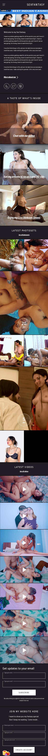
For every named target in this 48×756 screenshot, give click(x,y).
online (31, 135)
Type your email (8, 681)
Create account (24, 750)
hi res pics (25, 176)
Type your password (9, 740)
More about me (10, 77)
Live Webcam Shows (29, 217)
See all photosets (24, 235)
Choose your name (9, 725)
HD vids (40, 176)
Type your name (8, 672)
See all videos (24, 471)
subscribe (24, 693)
